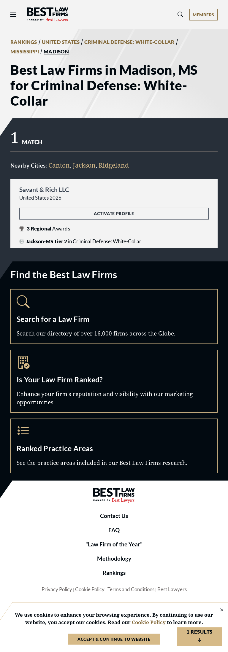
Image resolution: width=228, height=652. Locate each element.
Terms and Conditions (130, 589)
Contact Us (114, 516)
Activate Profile (114, 213)
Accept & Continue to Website (114, 639)
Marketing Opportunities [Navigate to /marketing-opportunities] (114, 381)
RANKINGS (23, 42)
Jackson (84, 165)
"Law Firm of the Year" (114, 544)
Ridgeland (114, 165)
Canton (59, 165)
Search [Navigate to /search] (114, 317)
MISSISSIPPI (24, 52)
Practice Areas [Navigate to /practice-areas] (114, 446)
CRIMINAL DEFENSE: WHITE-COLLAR (129, 42)
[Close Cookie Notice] (218, 610)
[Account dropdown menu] (203, 14)
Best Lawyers (172, 589)
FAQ (114, 530)
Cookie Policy (89, 589)
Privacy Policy (57, 589)
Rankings (114, 573)
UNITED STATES (61, 42)
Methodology (114, 558)
